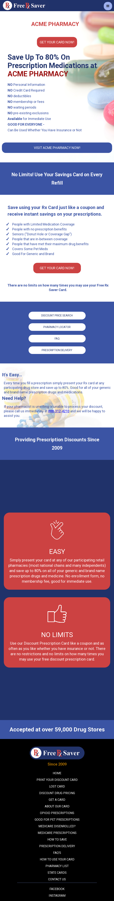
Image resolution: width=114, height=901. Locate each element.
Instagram (57, 895)
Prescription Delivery (57, 349)
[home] (24, 5)
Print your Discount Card (57, 779)
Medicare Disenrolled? (57, 825)
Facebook (57, 888)
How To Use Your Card (57, 859)
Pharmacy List (57, 865)
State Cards (57, 872)
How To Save (57, 839)
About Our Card (57, 806)
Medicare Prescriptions (57, 832)
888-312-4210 (58, 411)
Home (57, 772)
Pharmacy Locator (57, 326)
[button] (108, 6)
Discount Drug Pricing (57, 792)
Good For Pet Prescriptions (57, 819)
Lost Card (57, 786)
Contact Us (57, 879)
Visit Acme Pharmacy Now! (57, 148)
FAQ (57, 338)
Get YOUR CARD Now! (57, 42)
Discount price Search (57, 315)
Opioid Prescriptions (57, 812)
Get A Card (57, 799)
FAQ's (57, 852)
